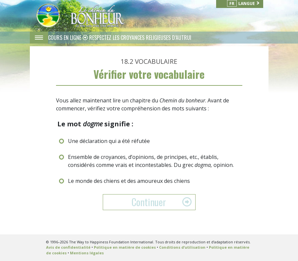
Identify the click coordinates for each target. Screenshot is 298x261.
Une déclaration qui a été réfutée (109, 141)
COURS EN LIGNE (65, 38)
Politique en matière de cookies (125, 247)
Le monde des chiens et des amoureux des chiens (129, 181)
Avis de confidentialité (68, 247)
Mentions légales (87, 252)
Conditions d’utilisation (182, 247)
